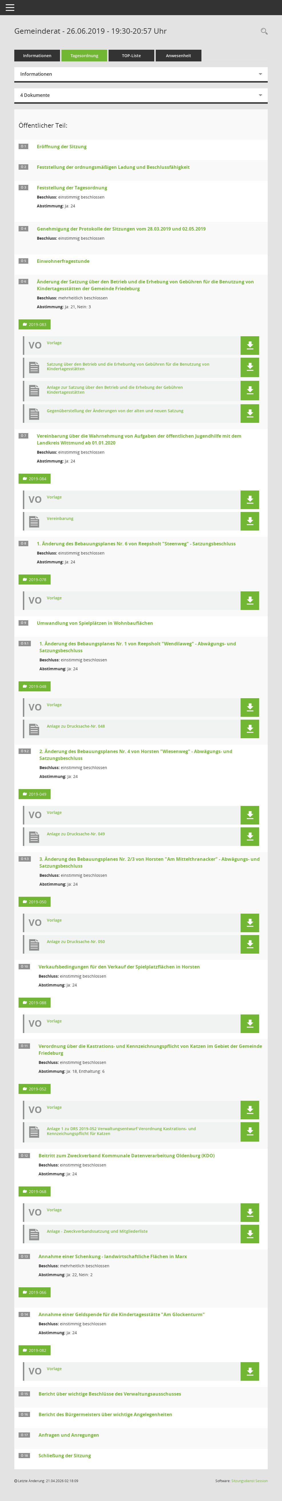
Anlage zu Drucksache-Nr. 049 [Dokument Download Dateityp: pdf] (76, 834)
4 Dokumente (35, 95)
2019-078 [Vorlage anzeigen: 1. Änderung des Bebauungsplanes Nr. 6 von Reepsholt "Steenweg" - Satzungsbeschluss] (37, 579)
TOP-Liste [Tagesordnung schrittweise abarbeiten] (131, 55)
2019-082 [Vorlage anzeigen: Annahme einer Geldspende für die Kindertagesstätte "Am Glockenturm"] (37, 1350)
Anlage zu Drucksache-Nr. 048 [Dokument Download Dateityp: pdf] (76, 726)
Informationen (37, 55)
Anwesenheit (178, 55)
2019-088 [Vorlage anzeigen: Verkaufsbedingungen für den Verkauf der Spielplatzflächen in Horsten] (37, 1002)
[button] (250, 345)
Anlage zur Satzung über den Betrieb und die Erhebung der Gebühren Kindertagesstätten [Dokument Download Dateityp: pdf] (115, 390)
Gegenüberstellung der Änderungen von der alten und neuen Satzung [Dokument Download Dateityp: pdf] (115, 411)
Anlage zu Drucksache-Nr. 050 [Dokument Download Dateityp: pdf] (76, 941)
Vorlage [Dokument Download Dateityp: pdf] (54, 343)
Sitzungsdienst (249, 1480)
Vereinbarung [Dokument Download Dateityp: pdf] (60, 518)
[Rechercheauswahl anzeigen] (263, 31)
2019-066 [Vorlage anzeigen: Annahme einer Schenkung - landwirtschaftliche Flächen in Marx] (37, 1292)
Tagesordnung (84, 55)
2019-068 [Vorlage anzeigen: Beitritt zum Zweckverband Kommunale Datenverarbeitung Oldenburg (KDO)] (37, 1191)
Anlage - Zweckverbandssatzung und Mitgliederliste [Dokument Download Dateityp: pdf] (97, 1231)
